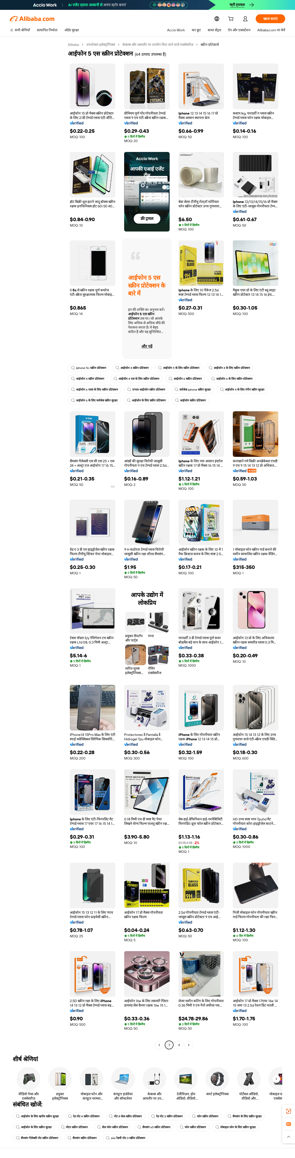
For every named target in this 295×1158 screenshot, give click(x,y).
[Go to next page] (188, 1045)
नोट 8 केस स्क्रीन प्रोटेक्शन (125, 1116)
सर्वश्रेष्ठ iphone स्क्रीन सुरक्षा (192, 390)
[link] (288, 1111)
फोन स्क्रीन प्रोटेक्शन (205, 1116)
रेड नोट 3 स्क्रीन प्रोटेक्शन (167, 1116)
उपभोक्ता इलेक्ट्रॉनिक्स (101, 45)
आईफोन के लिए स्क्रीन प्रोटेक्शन (146, 400)
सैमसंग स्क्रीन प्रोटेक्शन (82, 1138)
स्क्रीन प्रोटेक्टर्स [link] (211, 45)
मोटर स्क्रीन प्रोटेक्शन (74, 1127)
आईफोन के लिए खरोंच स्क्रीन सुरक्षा (37, 1116)
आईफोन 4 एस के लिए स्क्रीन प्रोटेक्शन (136, 379)
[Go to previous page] (159, 1045)
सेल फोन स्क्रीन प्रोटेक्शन (112, 1127)
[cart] (232, 19)
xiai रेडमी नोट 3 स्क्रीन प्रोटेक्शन (125, 1138)
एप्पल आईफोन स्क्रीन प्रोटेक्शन (146, 390)
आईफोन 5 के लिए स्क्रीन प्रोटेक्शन (178, 368)
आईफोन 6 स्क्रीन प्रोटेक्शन (185, 379)
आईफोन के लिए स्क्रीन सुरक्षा (34, 1127)
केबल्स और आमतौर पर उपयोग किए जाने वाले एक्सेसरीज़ (159, 45)
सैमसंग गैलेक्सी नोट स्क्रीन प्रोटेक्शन (37, 1138)
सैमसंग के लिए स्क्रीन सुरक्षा (244, 1116)
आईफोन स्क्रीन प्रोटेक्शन (190, 400)
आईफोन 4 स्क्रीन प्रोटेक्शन (131, 368)
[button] (288, 1136)
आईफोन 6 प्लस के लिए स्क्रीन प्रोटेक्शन (94, 390)
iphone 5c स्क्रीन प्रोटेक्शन (88, 368)
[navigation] (37, 545)
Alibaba (73, 45)
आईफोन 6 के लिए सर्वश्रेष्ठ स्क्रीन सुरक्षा (94, 400)
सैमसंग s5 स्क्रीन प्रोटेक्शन (153, 1127)
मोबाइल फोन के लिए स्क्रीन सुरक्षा (235, 1127)
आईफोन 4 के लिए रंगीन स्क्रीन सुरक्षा (242, 390)
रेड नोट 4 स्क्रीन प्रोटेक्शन (84, 1116)
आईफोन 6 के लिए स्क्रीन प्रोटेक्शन (231, 379)
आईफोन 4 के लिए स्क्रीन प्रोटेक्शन (228, 368)
